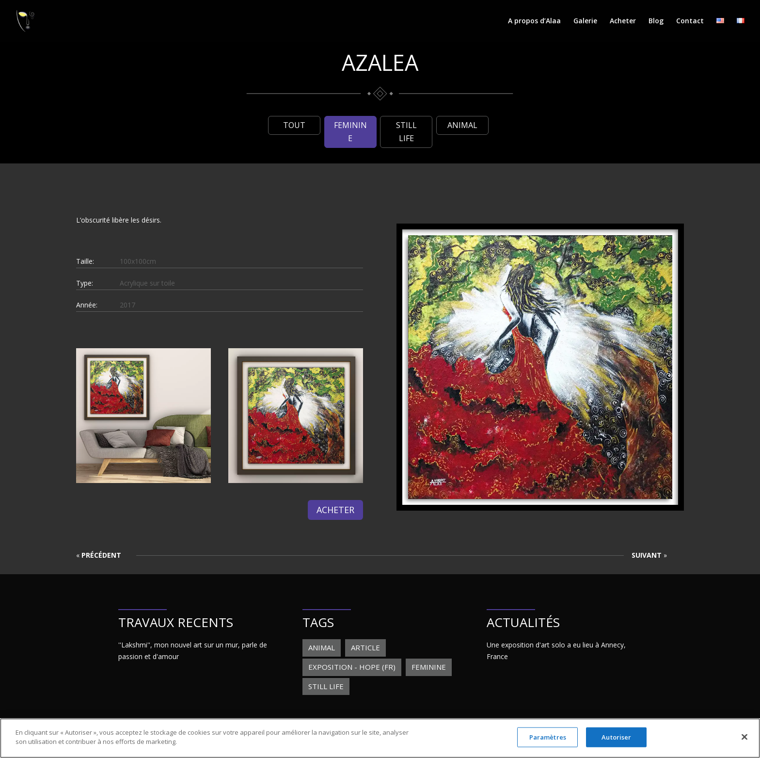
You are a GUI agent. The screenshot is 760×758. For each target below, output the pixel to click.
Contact (690, 21)
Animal (462, 125)
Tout (294, 125)
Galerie (585, 21)
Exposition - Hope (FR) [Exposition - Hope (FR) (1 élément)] (352, 667)
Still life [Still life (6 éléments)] (326, 686)
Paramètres (547, 742)
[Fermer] (744, 742)
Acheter (623, 21)
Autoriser (616, 742)
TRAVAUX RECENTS (175, 622)
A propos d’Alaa (534, 21)
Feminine (350, 132)
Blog (656, 21)
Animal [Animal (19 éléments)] (321, 647)
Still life (406, 132)
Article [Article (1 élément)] (365, 647)
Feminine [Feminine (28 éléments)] (429, 667)
